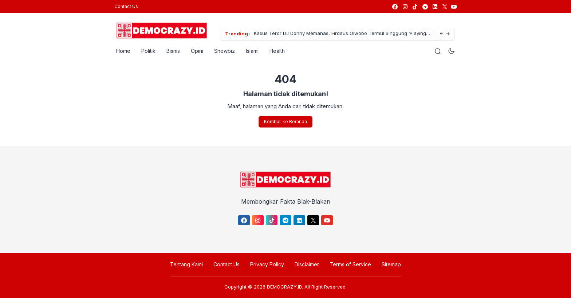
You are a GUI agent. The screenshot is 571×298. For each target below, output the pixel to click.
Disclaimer (307, 264)
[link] (394, 6)
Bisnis (171, 51)
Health (275, 51)
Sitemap (391, 264)
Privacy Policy (267, 264)
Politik (146, 51)
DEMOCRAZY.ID (284, 287)
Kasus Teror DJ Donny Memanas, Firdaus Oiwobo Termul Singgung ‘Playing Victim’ (338, 34)
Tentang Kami (186, 264)
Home (121, 51)
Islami (250, 51)
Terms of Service (350, 264)
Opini (195, 51)
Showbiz (222, 51)
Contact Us (126, 6)
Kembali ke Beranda (285, 121)
